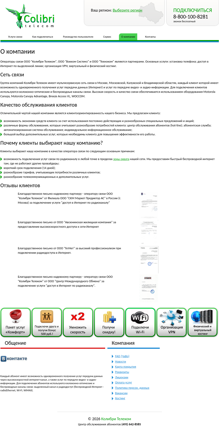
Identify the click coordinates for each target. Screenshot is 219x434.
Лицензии (121, 377)
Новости (120, 361)
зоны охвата (121, 159)
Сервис (107, 36)
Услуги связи (15, 36)
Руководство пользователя (78, 36)
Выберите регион (127, 10)
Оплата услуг (123, 382)
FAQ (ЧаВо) (122, 356)
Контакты (150, 36)
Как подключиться (42, 36)
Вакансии (121, 393)
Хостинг (120, 398)
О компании (128, 36)
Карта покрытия (125, 367)
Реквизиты (122, 372)
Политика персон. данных (132, 388)
